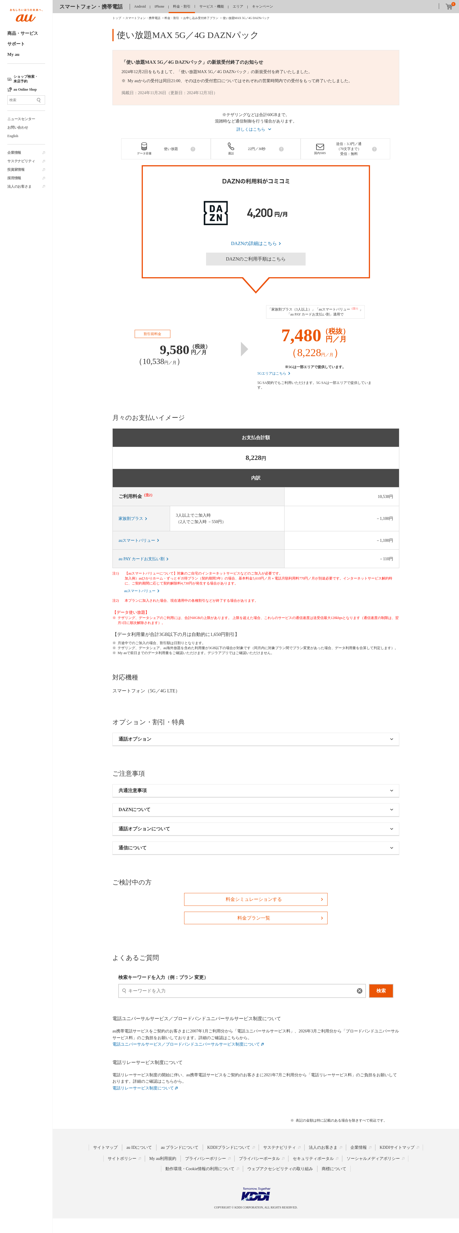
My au (13, 54)
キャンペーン (262, 6)
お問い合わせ (17, 127)
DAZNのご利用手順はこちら (256, 258)
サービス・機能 (211, 6)
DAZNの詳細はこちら (254, 243)
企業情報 (14, 153)
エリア (238, 6)
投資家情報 (16, 170)
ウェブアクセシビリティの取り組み (280, 1169)
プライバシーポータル (259, 1158)
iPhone (159, 6)
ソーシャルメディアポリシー (373, 1158)
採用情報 (14, 178)
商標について (334, 1169)
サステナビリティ (21, 161)
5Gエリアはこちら (271, 373)
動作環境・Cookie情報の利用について (199, 1169)
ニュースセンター (21, 119)
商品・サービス (22, 33)
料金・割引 (182, 6)
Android (140, 6)
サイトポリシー (122, 1158)
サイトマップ (105, 1147)
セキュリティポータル (313, 1158)
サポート (16, 44)
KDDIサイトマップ (397, 1147)
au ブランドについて (179, 1147)
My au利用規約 (162, 1158)
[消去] (359, 991)
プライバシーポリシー (205, 1158)
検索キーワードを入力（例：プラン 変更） (163, 977)
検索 (381, 990)
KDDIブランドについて (228, 1147)
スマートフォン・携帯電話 (91, 7)
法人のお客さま (19, 186)
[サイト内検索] (26, 100)
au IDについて (139, 1147)
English (12, 136)
